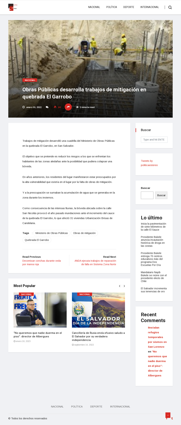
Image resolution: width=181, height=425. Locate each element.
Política (111, 7)
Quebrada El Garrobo (37, 240)
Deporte (128, 7)
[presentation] (119, 286)
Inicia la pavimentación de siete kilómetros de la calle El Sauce (153, 226)
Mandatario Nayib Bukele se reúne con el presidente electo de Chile (154, 277)
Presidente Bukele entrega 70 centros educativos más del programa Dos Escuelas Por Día (152, 259)
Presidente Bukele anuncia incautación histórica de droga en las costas (153, 241)
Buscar (145, 187)
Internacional (150, 7)
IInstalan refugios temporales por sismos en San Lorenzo (157, 337)
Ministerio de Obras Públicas (52, 233)
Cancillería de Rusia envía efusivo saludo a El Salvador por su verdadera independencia (98, 336)
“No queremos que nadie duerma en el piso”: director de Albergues (38, 334)
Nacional (94, 7)
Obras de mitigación (84, 233)
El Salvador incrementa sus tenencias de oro (154, 290)
